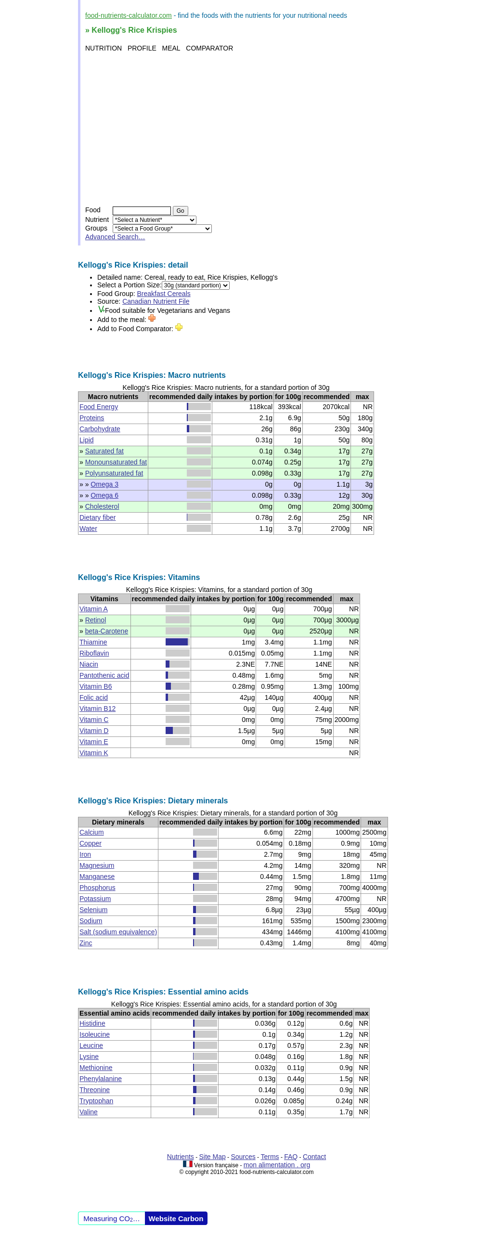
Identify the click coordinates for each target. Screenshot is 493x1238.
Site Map (212, 1157)
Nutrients (180, 1157)
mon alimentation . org (277, 1165)
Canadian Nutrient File (155, 301)
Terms (269, 1157)
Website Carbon (176, 1218)
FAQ (291, 1157)
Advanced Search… (115, 237)
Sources (243, 1157)
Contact (314, 1157)
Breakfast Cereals (164, 293)
